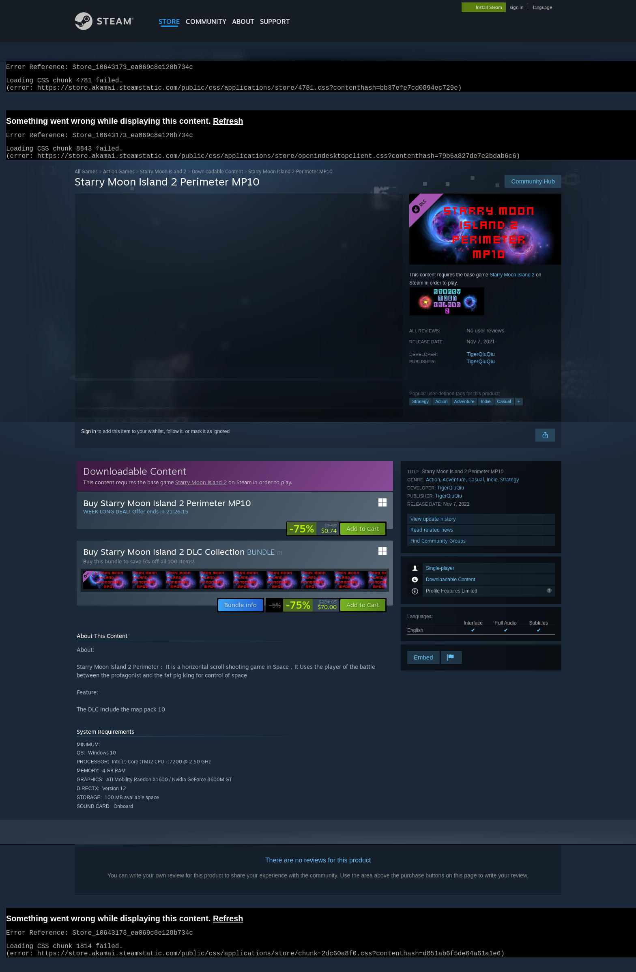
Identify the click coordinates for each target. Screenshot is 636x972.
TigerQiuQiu (480, 364)
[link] (313, 538)
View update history (433, 617)
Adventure (464, 411)
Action (441, 411)
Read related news (431, 628)
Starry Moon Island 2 (163, 181)
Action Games (119, 181)
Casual (504, 411)
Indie (486, 411)
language (542, 7)
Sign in (88, 441)
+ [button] (519, 411)
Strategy (420, 411)
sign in (516, 7)
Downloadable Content (217, 181)
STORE (169, 21)
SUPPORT (275, 21)
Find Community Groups (438, 639)
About (243, 21)
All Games (86, 181)
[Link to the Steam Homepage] (110, 27)
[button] (363, 538)
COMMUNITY (206, 21)
